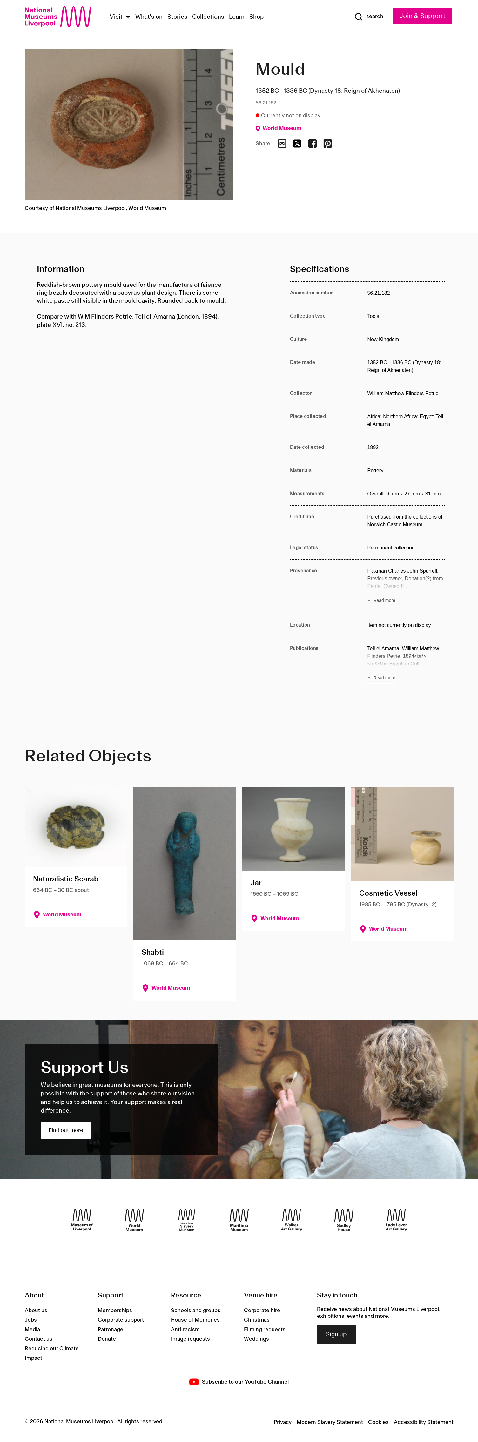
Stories (177, 17)
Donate (107, 1339)
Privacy (283, 1422)
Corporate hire (262, 1310)
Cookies (378, 1422)
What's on (149, 17)
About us (36, 1310)
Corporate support (121, 1320)
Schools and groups (195, 1310)
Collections (208, 17)
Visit (116, 17)
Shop (256, 17)
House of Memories (195, 1320)
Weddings (256, 1339)
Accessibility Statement (424, 1422)
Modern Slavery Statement (330, 1422)
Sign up (336, 1334)
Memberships (115, 1310)
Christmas (257, 1320)
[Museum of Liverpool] (81, 1220)
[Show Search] (368, 16)
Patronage (110, 1329)
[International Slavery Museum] (186, 1220)
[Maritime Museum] (239, 1220)
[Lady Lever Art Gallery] (396, 1220)
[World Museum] (134, 1220)
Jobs (31, 1320)
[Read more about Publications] (406, 664)
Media (32, 1329)
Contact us (38, 1339)
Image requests (190, 1339)
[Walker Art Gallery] (291, 1220)
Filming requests (265, 1329)
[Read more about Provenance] (406, 586)
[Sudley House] (344, 1220)
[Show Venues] (128, 17)
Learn (237, 17)
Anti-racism (185, 1329)
